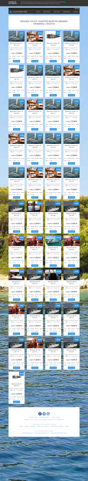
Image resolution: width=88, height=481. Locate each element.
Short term (57, 11)
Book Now (16, 61)
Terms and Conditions (43, 426)
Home (38, 11)
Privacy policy (53, 426)
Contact (76, 11)
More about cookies (74, 3)
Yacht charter (46, 11)
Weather (61, 426)
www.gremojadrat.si (27, 433)
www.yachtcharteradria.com (41, 433)
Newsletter (33, 426)
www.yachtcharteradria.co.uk (58, 433)
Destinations (66, 11)
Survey (21, 426)
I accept (72, 2)
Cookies (26, 426)
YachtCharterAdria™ (44, 417)
